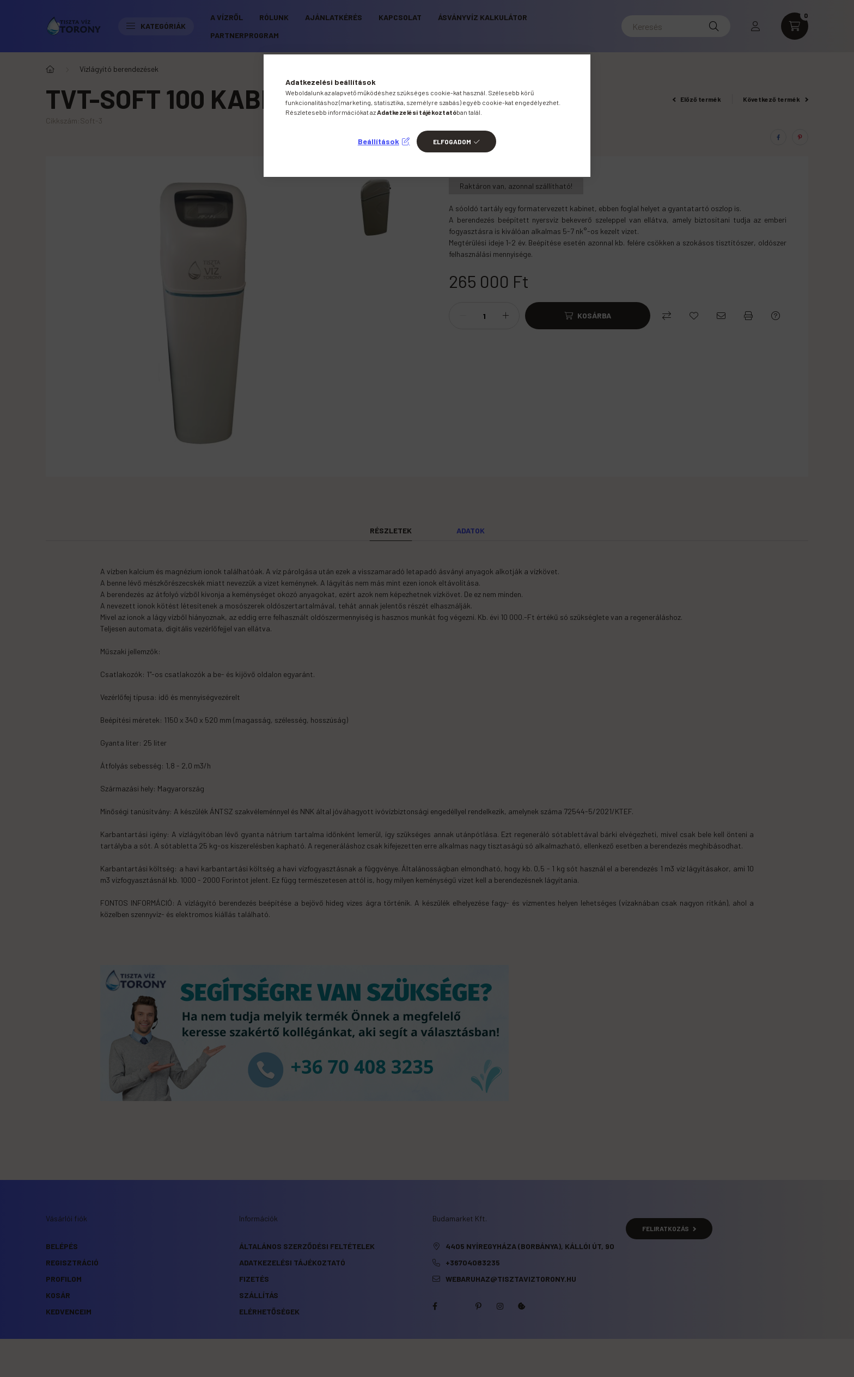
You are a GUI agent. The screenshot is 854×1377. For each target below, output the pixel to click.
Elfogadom (452, 141)
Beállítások (378, 141)
